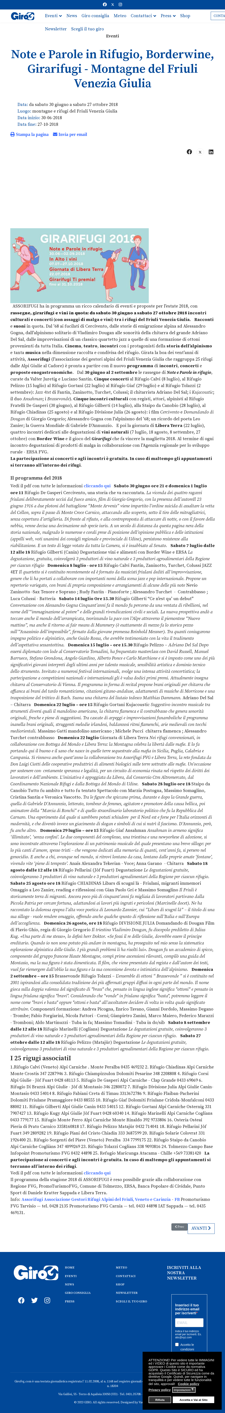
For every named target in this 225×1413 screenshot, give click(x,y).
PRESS (69, 1300)
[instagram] (46, 1293)
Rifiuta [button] (160, 1400)
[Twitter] (112, 4)
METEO (121, 1266)
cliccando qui (97, 485)
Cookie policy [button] (188, 1384)
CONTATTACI (126, 1274)
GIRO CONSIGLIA (78, 1291)
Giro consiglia (95, 16)
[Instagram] (120, 4)
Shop (185, 16)
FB (177, 1197)
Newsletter (56, 29)
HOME (69, 1266)
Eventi (51, 16)
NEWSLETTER (127, 1291)
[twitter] (33, 1293)
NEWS (69, 1283)
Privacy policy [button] (160, 1390)
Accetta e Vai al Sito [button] (194, 1400)
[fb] (20, 1293)
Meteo (120, 16)
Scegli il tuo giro (87, 29)
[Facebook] (105, 4)
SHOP (120, 1283)
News (71, 16)
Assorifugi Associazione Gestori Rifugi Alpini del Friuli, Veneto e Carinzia (96, 1197)
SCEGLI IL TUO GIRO (131, 1300)
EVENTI (71, 1274)
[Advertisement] (112, 194)
